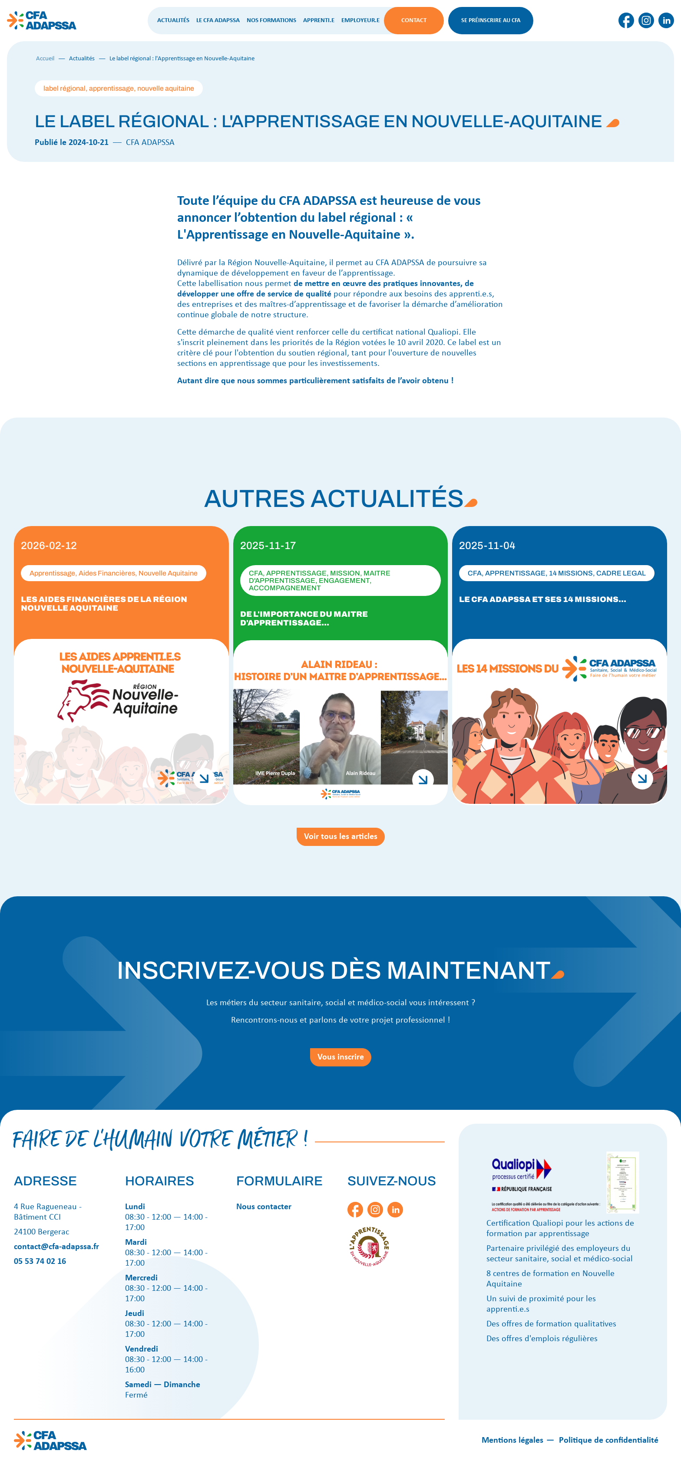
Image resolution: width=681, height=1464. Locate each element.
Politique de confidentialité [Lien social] (608, 1440)
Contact (413, 20)
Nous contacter (263, 1207)
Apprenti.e (318, 20)
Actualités (173, 20)
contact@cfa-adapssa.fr (56, 1247)
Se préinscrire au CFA (490, 20)
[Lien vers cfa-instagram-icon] (646, 27)
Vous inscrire (340, 1057)
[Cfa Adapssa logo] (41, 28)
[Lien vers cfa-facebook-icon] (626, 27)
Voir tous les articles (340, 836)
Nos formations (271, 20)
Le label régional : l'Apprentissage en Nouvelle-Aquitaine (182, 59)
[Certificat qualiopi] (562, 1212)
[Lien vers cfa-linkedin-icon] (666, 27)
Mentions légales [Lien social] (512, 1440)
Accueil (45, 59)
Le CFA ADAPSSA (218, 20)
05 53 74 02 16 (40, 1261)
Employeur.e (360, 20)
